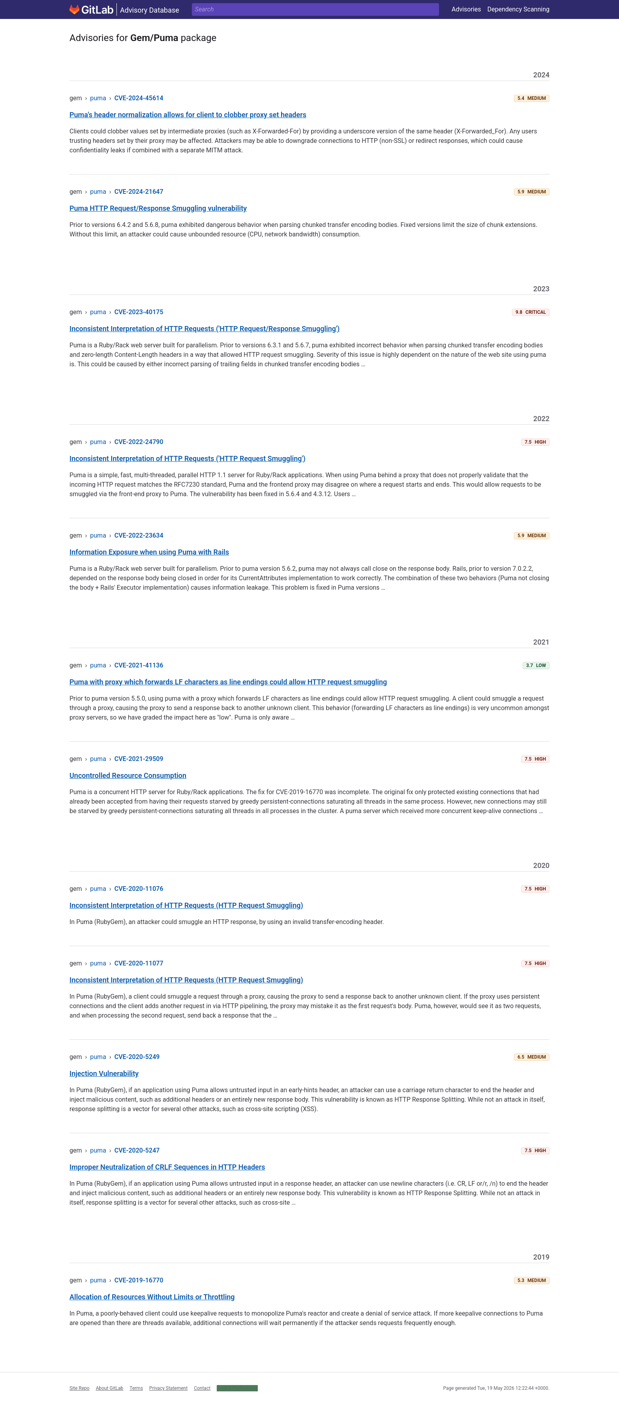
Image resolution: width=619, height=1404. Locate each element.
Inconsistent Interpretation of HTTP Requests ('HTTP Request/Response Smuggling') (204, 328)
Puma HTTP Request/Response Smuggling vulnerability (158, 208)
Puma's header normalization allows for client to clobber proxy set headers (187, 115)
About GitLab (110, 1388)
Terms (136, 1388)
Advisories (466, 9)
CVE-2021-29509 (138, 759)
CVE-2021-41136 (138, 665)
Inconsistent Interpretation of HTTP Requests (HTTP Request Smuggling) (186, 905)
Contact (202, 1388)
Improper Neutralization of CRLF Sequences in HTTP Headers (167, 1167)
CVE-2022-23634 (138, 535)
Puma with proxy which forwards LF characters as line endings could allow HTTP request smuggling (228, 682)
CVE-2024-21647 (138, 191)
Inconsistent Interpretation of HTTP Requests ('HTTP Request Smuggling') (187, 458)
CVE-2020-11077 (138, 963)
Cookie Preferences (237, 1388)
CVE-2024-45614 (138, 98)
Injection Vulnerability (104, 1073)
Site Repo (79, 1388)
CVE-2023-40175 (138, 312)
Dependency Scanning (518, 9)
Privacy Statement (168, 1388)
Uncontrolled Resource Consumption (127, 775)
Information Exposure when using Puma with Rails (149, 552)
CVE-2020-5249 (137, 1057)
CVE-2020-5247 (137, 1150)
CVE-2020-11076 (138, 888)
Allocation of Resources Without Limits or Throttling (152, 1297)
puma (98, 98)
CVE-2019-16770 (138, 1280)
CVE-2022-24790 (138, 442)
